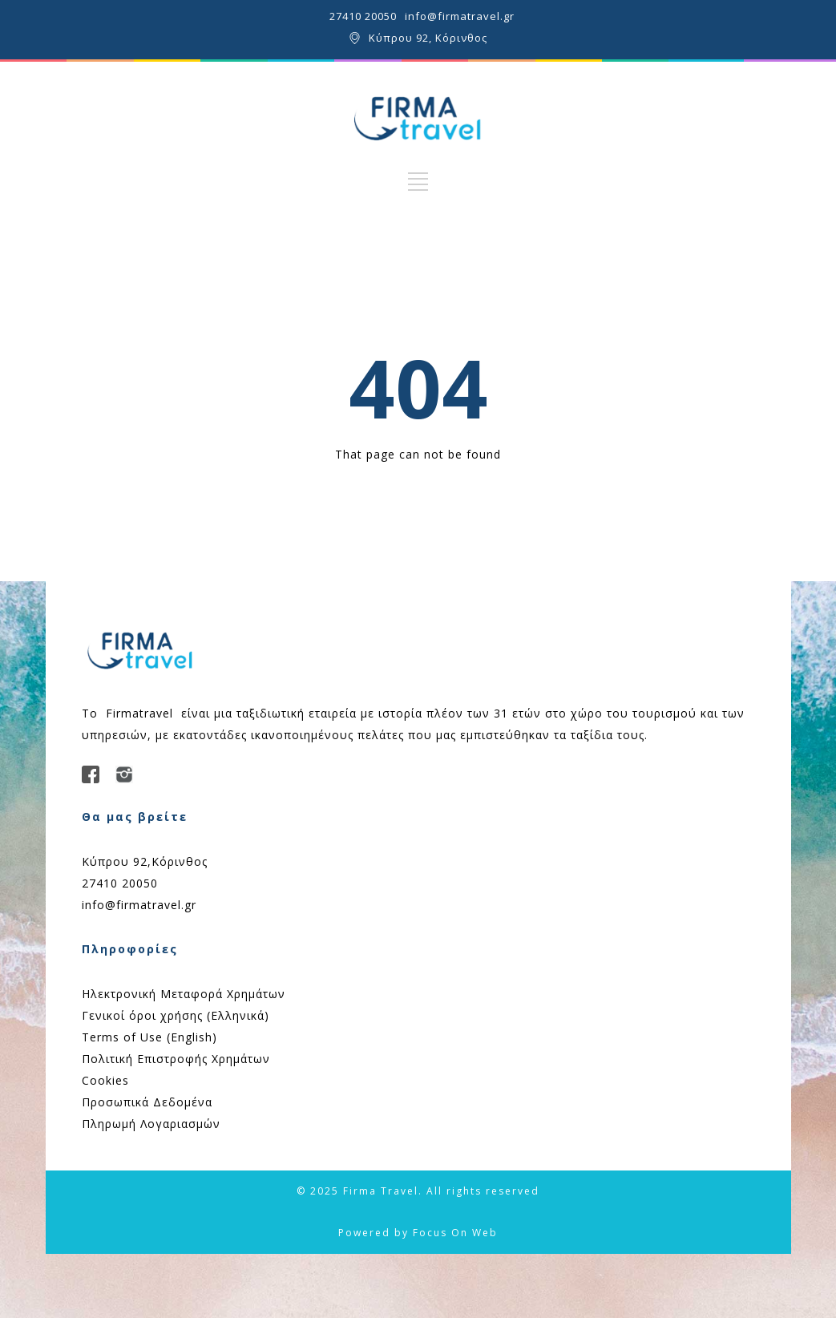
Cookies (105, 1080)
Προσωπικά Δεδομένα (147, 1102)
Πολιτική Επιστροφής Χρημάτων (176, 1058)
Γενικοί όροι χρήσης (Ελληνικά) (175, 1015)
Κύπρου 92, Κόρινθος (428, 37)
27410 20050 (363, 16)
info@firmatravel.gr (460, 16)
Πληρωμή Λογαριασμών (151, 1123)
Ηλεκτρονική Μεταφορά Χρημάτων (183, 993)
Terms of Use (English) (149, 1037)
